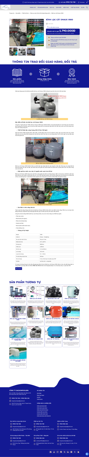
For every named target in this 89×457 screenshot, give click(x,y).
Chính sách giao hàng (42, 408)
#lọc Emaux (19, 268)
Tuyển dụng (39, 399)
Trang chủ (33, 7)
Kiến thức (66, 7)
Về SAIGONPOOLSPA (43, 7)
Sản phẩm (58, 7)
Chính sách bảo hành (42, 406)
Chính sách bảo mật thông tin (44, 415)
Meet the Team (40, 395)
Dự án (82, 7)
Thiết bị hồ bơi (75, 7)
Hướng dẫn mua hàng (42, 412)
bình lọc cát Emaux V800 (51, 264)
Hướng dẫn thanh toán (42, 414)
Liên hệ (38, 397)
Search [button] (87, 7)
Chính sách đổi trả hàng (42, 410)
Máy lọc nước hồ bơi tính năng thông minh (40, 13)
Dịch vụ (52, 7)
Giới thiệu (39, 393)
